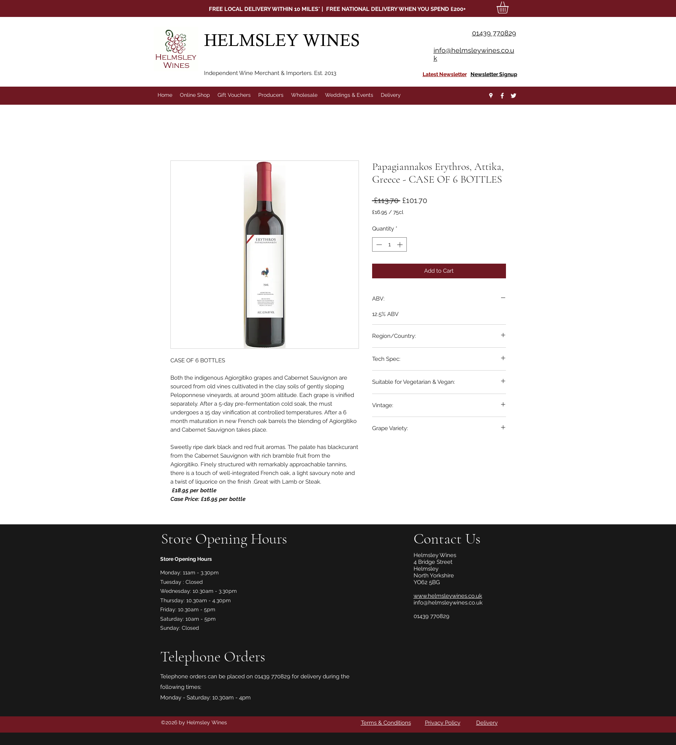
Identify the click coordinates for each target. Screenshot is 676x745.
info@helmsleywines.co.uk (448, 602)
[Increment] (400, 245)
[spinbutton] (389, 245)
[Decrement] (378, 245)
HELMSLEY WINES (284, 40)
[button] (510, 8)
